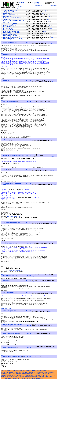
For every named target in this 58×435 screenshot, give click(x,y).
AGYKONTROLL (6, 425)
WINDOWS (39, 433)
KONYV (24, 428)
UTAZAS (14, 433)
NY (44, 430)
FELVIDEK (44, 425)
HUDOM (50, 427)
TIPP (50, 431)
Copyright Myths (19, 7)
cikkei (46, 10)
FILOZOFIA (4, 427)
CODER (34, 425)
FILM (49, 425)
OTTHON (53, 430)
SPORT (30, 431)
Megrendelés (38, 5)
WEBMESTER (31, 433)
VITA (24, 433)
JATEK (10, 428)
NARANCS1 (39, 430)
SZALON (41, 431)
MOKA (20, 430)
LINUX (49, 428)
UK (10, 433)
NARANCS (31, 430)
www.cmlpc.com (6, 354)
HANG (20, 427)
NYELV (47, 430)
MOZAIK (25, 430)
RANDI (15, 431)
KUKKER (37, 428)
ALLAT (14, 425)
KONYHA (18, 428)
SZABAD (36, 431)
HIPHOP (25, 427)
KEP (14, 428)
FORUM (11, 427)
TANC (46, 431)
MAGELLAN (5, 430)
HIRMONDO (39, 427)
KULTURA (44, 428)
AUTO (18, 425)
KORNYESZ (30, 428)
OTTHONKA (5, 431)
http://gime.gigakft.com (13, 247)
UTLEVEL (20, 433)
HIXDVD (45, 427)
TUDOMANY (5, 433)
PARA (11, 431)
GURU (16, 427)
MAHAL (11, 430)
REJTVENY (20, 431)
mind (16, 10)
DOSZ (39, 425)
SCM (26, 431)
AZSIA (22, 425)
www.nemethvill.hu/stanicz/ (14, 311)
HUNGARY (4, 428)
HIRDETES (31, 427)
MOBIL (21, 2)
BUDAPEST (27, 425)
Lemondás (53, 5)
